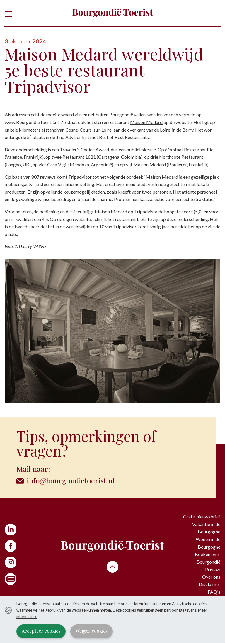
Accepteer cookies (41, 631)
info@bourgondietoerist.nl (71, 480)
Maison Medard (146, 122)
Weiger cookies (92, 631)
